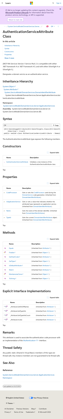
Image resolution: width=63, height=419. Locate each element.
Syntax (7, 48)
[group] (31, 131)
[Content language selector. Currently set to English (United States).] (15, 398)
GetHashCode (14, 257)
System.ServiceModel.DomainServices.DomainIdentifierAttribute (30, 92)
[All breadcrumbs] (5, 26)
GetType (12, 261)
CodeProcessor (11, 192)
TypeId (8, 217)
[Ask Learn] (47, 26)
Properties (8, 54)
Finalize (11, 252)
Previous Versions (22, 409)
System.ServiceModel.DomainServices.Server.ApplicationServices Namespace (24, 26)
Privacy (7, 412)
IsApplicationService (13, 202)
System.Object (8, 86)
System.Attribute (10, 89)
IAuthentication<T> (31, 340)
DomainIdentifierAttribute (31, 197)
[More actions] (58, 26)
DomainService (27, 195)
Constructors (9, 51)
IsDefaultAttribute (15, 265)
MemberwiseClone (15, 274)
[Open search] (53, 3)
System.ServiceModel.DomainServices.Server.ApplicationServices (29, 106)
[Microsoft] (31, 3)
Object (44, 252)
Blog (32, 409)
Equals (11, 248)
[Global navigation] (2, 3)
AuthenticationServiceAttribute (17, 162)
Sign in (58, 3)
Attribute (45, 248)
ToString (12, 278)
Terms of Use (18, 412)
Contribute (42, 409)
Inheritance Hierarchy (12, 45)
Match (11, 270)
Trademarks (30, 412)
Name (8, 211)
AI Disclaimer (9, 409)
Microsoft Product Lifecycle (17, 12)
